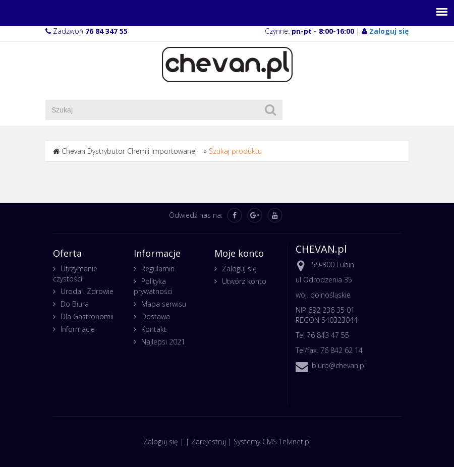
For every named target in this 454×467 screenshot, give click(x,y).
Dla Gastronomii (87, 316)
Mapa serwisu (163, 304)
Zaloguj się (239, 268)
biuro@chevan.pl (339, 365)
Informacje (78, 329)
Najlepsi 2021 (163, 341)
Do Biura (75, 304)
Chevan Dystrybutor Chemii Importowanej (129, 151)
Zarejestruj (208, 441)
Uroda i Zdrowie (87, 291)
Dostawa (155, 316)
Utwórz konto (244, 281)
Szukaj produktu (235, 151)
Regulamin (158, 268)
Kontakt (153, 329)
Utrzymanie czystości (75, 273)
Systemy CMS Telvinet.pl (272, 441)
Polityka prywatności (153, 286)
